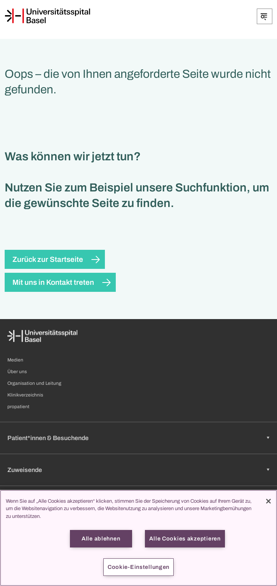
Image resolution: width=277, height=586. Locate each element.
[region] (138, 538)
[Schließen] (268, 501)
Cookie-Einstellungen (138, 567)
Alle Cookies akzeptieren (184, 538)
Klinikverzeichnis (25, 395)
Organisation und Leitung (34, 383)
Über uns (17, 371)
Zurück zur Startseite (47, 259)
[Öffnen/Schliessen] (264, 16)
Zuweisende (24, 470)
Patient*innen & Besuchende (48, 438)
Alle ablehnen (101, 538)
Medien (15, 360)
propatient (18, 406)
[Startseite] (47, 16)
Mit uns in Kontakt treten (53, 282)
